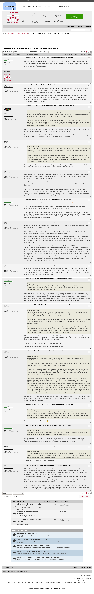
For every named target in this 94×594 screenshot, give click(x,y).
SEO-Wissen (38, 6)
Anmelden (46, 20)
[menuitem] (87, 26)
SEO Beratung (56, 582)
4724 (10, 90)
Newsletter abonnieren (74, 16)
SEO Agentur (64, 6)
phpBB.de (88, 578)
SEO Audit (73, 582)
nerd (5, 85)
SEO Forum (42, 1)
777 (9, 204)
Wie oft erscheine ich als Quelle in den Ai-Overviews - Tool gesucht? (29, 505)
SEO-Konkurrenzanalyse (46, 584)
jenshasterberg (23, 523)
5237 (10, 227)
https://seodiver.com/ (71, 203)
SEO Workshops (48, 582)
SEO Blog (18, 582)
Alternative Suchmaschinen (27, 533)
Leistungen (25, 6)
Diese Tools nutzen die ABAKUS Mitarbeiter (32, 539)
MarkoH (21, 508)
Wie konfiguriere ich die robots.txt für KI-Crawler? (34, 545)
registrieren (10, 33)
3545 (10, 118)
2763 (10, 270)
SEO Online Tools (26, 582)
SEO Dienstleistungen (37, 582)
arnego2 (6, 113)
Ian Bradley (88, 575)
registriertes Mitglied (22, 33)
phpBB (73, 576)
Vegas (5, 222)
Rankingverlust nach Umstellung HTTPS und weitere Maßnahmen (21, 54)
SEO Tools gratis (81, 582)
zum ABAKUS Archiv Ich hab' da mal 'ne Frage (15, 571)
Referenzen (50, 6)
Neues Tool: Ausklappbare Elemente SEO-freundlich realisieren (39, 557)
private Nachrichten (34, 20)
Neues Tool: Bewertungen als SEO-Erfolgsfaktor (33, 551)
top (5, 199)
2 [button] (88, 51)
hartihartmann (23, 515)
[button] (91, 52)
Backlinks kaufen (66, 582)
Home (22, 14)
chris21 (6, 265)
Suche (34, 14)
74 (9, 62)
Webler (6, 58)
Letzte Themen (58, 20)
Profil (22, 20)
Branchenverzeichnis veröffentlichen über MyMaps (78, 54)
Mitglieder (46, 14)
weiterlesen (20, 536)
